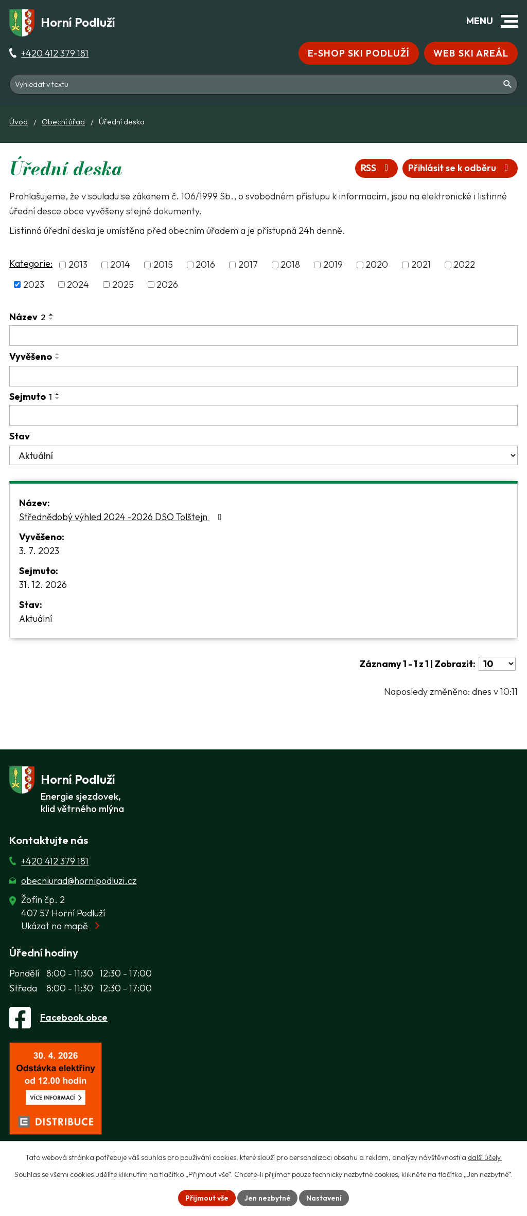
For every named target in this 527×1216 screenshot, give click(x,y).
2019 (333, 265)
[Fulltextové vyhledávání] (263, 84)
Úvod (18, 121)
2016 (205, 265)
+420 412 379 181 (55, 53)
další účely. (485, 1157)
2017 (248, 265)
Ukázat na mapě (54, 926)
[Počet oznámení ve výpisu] (497, 664)
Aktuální (35, 618)
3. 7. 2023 (39, 551)
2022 (464, 265)
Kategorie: (30, 263)
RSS (376, 168)
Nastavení (324, 1197)
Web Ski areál (470, 53)
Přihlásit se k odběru (460, 168)
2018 (290, 265)
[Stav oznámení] (263, 455)
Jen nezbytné (267, 1197)
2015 (163, 265)
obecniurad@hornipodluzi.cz (78, 881)
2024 (78, 284)
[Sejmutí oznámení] (263, 415)
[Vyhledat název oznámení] (263, 335)
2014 (120, 265)
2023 (33, 284)
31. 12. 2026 (43, 585)
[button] (509, 21)
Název (27, 317)
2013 (77, 265)
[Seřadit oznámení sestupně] (51, 319)
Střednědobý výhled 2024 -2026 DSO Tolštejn (122, 517)
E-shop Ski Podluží (358, 53)
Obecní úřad (63, 121)
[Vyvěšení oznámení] (263, 376)
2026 (167, 284)
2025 (123, 284)
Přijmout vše (207, 1197)
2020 (376, 265)
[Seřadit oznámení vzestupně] (51, 314)
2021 (421, 265)
